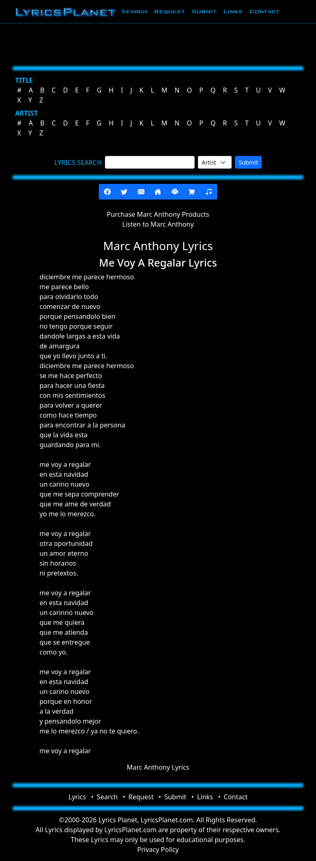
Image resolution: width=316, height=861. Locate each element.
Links (233, 11)
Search (134, 11)
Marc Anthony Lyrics (158, 767)
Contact (264, 11)
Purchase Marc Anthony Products (158, 214)
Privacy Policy (158, 849)
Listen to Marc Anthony (158, 224)
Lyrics (77, 796)
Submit (203, 11)
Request (169, 11)
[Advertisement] (158, 43)
